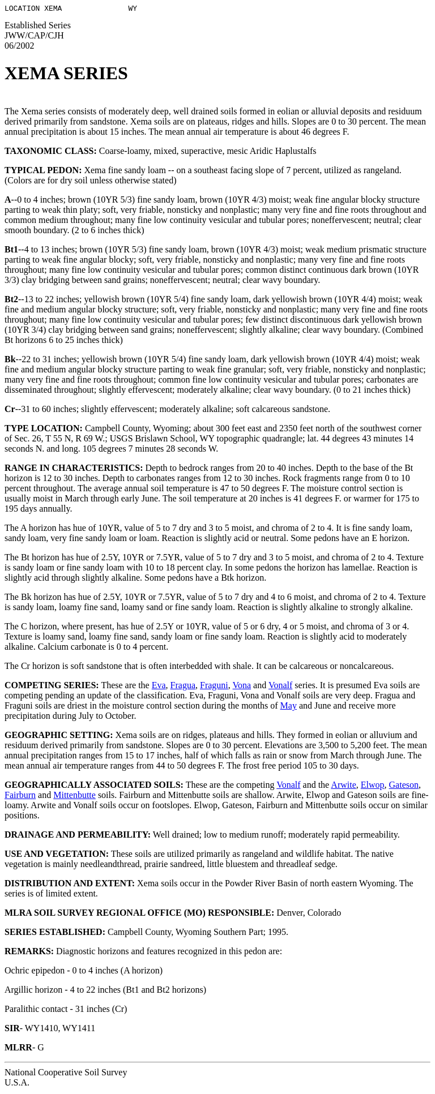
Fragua (182, 687)
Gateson (404, 786)
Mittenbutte (74, 796)
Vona (242, 687)
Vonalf (280, 687)
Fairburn (20, 796)
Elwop (373, 786)
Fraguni (214, 687)
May (288, 707)
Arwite (343, 786)
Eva (159, 687)
